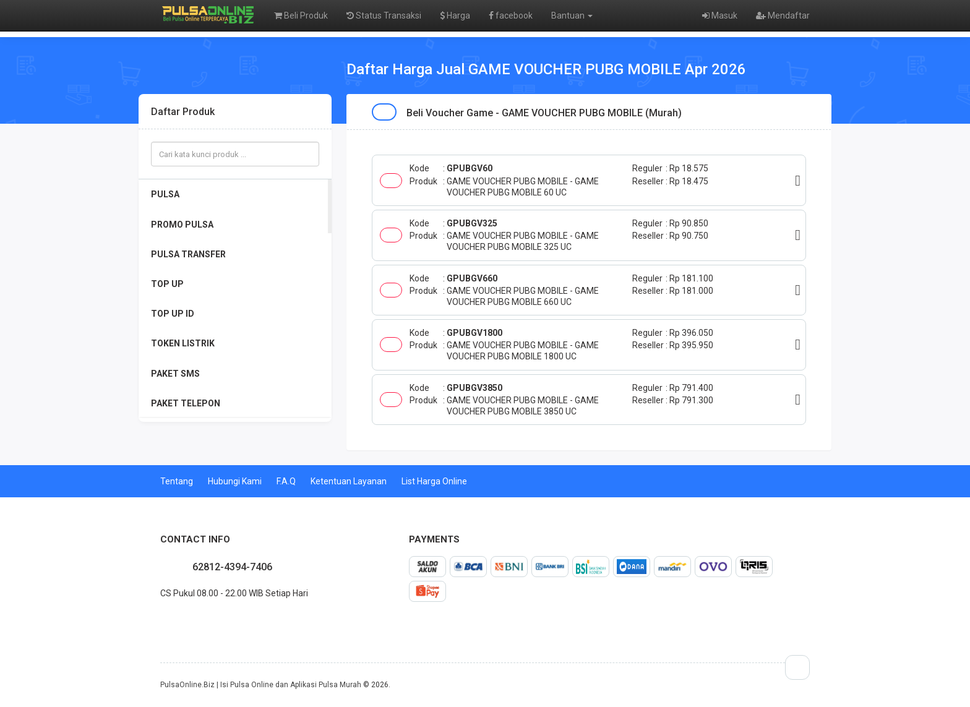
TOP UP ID (172, 314)
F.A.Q (286, 481)
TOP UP (167, 284)
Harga (455, 15)
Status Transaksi (383, 15)
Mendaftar (783, 15)
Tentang (176, 481)
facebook (511, 15)
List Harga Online (434, 481)
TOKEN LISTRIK (183, 343)
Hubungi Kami (235, 481)
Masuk (719, 15)
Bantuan (572, 15)
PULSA (165, 194)
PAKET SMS (175, 374)
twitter (170, 620)
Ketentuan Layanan (349, 481)
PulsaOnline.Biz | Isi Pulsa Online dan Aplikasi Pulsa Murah (260, 684)
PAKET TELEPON (185, 403)
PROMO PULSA (182, 224)
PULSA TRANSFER (188, 254)
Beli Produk (301, 15)
